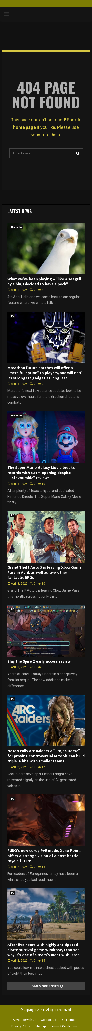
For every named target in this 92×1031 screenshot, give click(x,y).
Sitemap (40, 1026)
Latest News (19, 211)
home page (24, 127)
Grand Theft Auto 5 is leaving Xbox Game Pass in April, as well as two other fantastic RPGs (44, 572)
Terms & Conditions (63, 1026)
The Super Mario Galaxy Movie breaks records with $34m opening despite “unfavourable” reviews (41, 472)
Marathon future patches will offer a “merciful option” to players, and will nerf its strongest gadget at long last (44, 373)
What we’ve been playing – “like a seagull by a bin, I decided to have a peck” (44, 282)
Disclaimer (68, 1020)
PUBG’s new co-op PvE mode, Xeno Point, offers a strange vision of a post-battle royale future (43, 855)
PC (12, 316)
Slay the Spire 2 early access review (39, 661)
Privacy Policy (20, 1026)
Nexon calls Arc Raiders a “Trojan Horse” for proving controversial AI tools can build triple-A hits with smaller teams (46, 756)
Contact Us (48, 1020)
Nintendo (16, 227)
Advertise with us (24, 1020)
